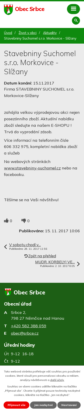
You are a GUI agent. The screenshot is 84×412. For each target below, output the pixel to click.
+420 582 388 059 (28, 325)
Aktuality (50, 33)
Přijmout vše (16, 405)
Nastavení (69, 405)
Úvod (8, 33)
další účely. (57, 380)
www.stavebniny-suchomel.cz (32, 168)
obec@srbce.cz (25, 333)
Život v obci (28, 33)
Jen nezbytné (43, 405)
